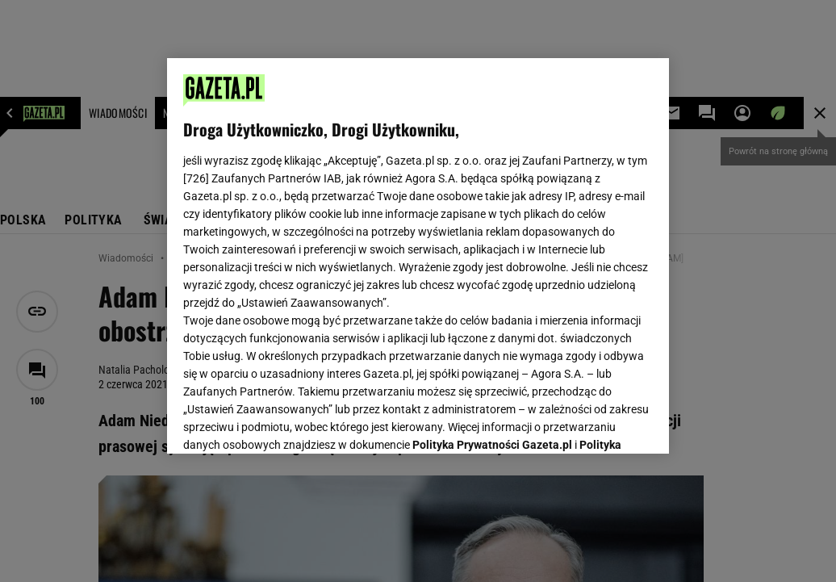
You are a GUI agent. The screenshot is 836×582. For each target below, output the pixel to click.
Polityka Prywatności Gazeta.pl (492, 239)
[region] (418, 256)
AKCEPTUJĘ (598, 422)
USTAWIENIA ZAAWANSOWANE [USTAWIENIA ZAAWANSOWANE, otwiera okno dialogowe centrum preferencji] (289, 421)
